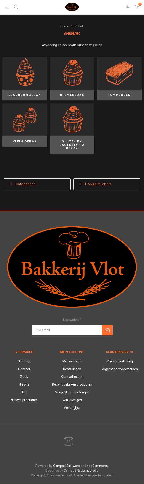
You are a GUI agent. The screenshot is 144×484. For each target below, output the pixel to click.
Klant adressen (72, 377)
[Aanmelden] (67, 330)
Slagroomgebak (24, 95)
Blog (24, 392)
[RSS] (76, 442)
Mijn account (72, 361)
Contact (24, 369)
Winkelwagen (72, 400)
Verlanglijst (72, 408)
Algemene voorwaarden (120, 369)
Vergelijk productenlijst (72, 392)
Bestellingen (72, 369)
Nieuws (24, 384)
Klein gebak (25, 141)
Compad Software (66, 466)
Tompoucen (119, 95)
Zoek (24, 377)
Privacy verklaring (120, 361)
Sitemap (24, 361)
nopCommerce (98, 466)
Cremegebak (72, 95)
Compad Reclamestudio (81, 470)
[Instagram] (67, 442)
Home (64, 26)
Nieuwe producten (24, 400)
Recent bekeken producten (72, 384)
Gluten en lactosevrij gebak (72, 145)
